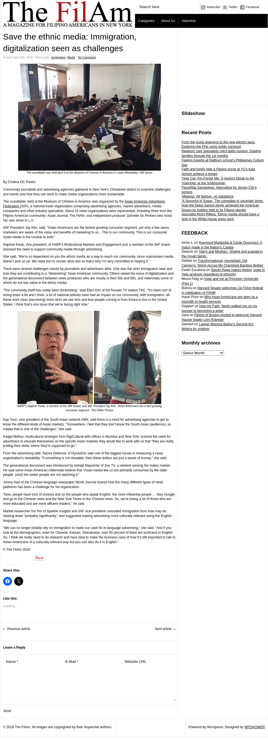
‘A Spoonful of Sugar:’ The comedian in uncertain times (223, 201)
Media (71, 57)
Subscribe (213, 7)
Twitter (232, 7)
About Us (168, 21)
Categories (146, 21)
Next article (163, 629)
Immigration (58, 57)
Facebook (252, 7)
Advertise (188, 21)
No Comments (87, 57)
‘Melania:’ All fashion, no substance (207, 196)
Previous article (18, 629)
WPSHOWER (255, 727)
